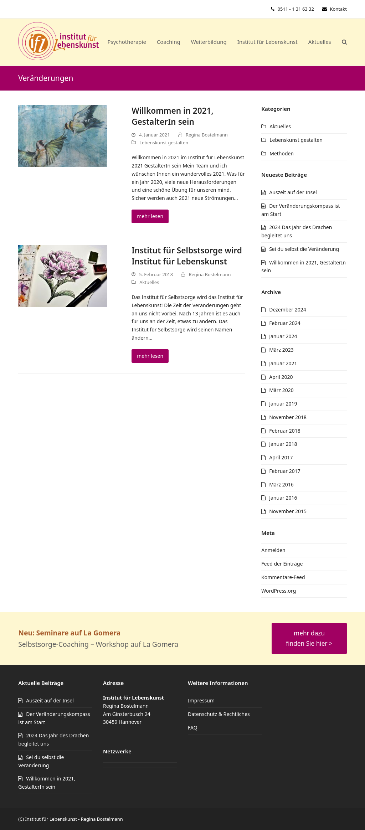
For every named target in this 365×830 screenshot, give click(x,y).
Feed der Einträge (282, 563)
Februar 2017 (284, 471)
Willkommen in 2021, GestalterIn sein (173, 116)
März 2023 (281, 349)
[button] (344, 42)
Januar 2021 (283, 363)
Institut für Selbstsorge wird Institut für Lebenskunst (187, 256)
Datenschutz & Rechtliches (219, 714)
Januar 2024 (283, 336)
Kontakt (338, 9)
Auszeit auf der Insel (293, 192)
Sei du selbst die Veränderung (304, 249)
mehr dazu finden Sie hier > (309, 638)
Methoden (281, 153)
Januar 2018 (283, 443)
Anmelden (273, 550)
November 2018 (288, 417)
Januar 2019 (283, 403)
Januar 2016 (283, 497)
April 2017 (281, 457)
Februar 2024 (284, 323)
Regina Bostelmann (207, 135)
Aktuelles (149, 282)
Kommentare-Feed (283, 577)
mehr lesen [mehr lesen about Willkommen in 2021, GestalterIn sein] (150, 216)
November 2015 (288, 511)
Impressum (201, 700)
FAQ (192, 727)
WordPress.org (278, 590)
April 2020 (281, 376)
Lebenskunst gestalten (163, 142)
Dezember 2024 (287, 309)
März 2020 (281, 390)
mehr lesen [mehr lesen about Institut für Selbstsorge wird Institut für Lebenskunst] (150, 355)
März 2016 (281, 484)
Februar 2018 (284, 430)
